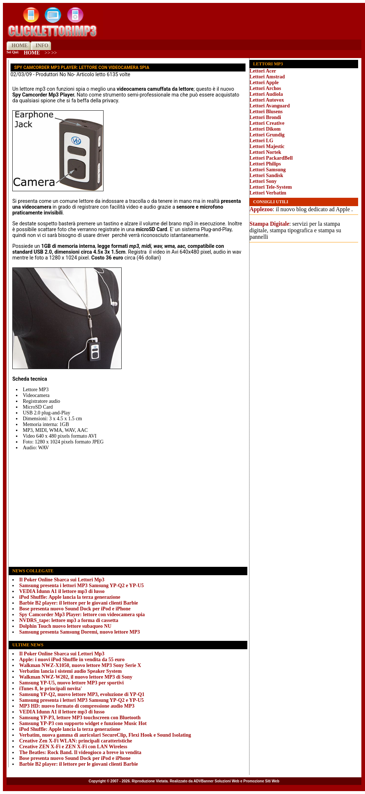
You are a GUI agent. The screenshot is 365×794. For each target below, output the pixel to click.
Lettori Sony (263, 181)
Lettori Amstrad (267, 76)
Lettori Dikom (265, 129)
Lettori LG (261, 140)
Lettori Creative (267, 123)
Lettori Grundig (267, 135)
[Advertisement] (128, 508)
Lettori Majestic (267, 146)
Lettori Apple (264, 82)
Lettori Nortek (265, 152)
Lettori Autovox (266, 100)
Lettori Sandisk (266, 175)
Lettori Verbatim (267, 193)
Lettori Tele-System (270, 187)
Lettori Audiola (266, 94)
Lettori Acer (262, 71)
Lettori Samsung (267, 169)
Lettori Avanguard (269, 106)
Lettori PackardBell (271, 158)
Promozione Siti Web (261, 781)
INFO (41, 45)
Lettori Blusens (265, 111)
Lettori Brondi (265, 117)
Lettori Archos (265, 88)
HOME (20, 45)
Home (32, 53)
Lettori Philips (265, 164)
